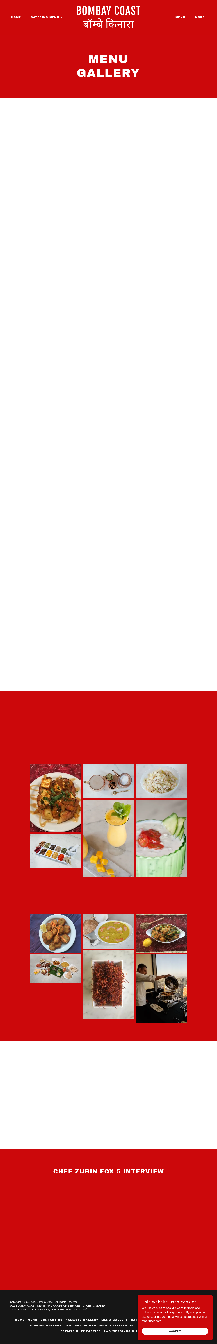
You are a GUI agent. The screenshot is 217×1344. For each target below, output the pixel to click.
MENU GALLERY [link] (114, 1320)
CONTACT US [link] (51, 1320)
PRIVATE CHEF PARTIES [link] (80, 1331)
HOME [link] (16, 17)
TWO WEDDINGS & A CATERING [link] (130, 1331)
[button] (45, 17)
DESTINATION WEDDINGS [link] (86, 1325)
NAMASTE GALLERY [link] (82, 1320)
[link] (108, 26)
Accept (177, 1331)
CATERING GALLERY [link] (45, 1325)
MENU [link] (180, 17)
